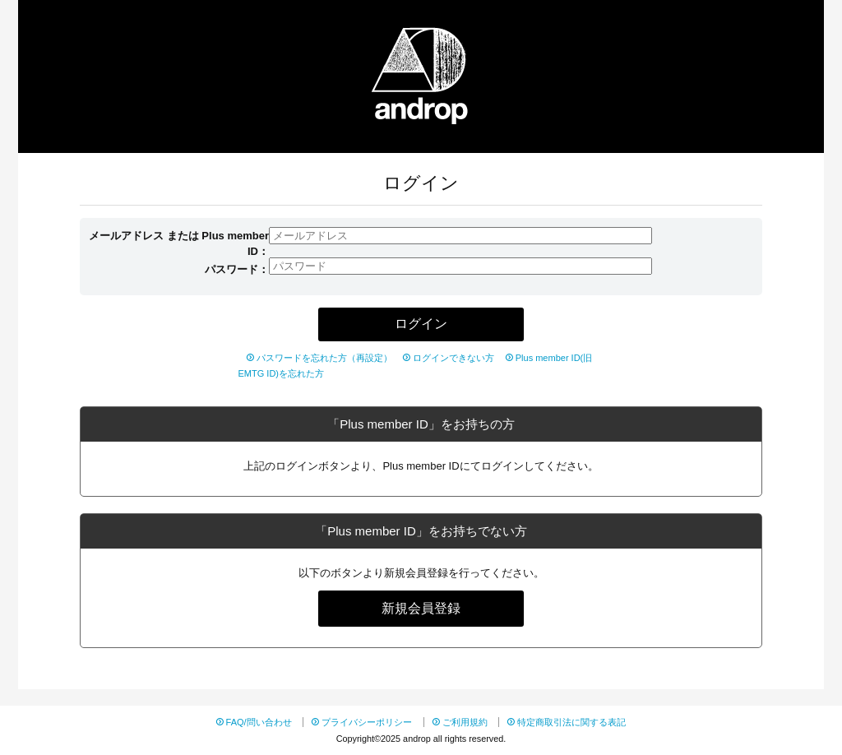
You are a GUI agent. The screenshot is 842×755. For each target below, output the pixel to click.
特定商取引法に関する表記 (571, 722)
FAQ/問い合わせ (259, 722)
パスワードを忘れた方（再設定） (324, 358)
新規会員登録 (421, 608)
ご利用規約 (465, 722)
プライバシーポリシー (367, 722)
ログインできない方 (453, 358)
